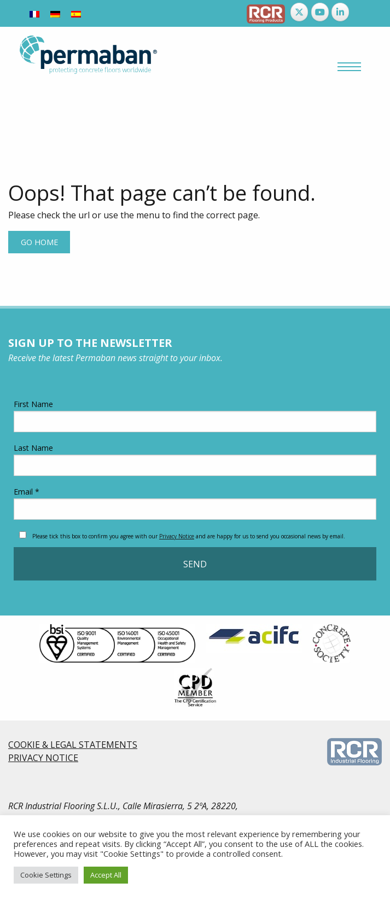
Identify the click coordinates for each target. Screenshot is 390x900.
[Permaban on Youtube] (320, 12)
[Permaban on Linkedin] (340, 12)
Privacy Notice (176, 536)
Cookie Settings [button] (46, 875)
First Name (195, 415)
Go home (39, 242)
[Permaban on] (361, 12)
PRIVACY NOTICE (43, 758)
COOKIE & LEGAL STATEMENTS (72, 745)
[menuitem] (34, 13)
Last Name (195, 459)
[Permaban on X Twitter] (299, 12)
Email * (195, 503)
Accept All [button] (105, 875)
